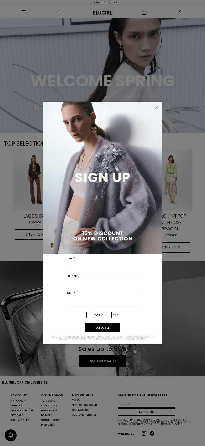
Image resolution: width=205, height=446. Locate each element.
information (122, 336)
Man (116, 315)
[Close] (156, 107)
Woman (98, 315)
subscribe (102, 327)
